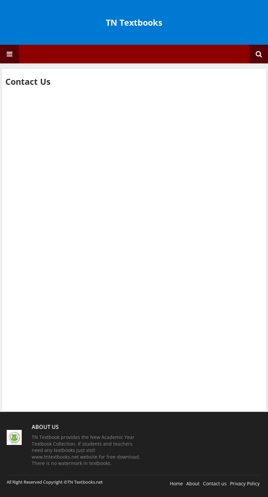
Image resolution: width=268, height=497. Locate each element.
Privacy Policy (245, 483)
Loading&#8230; (112, 245)
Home (176, 483)
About (193, 483)
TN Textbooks (134, 22)
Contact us (215, 483)
